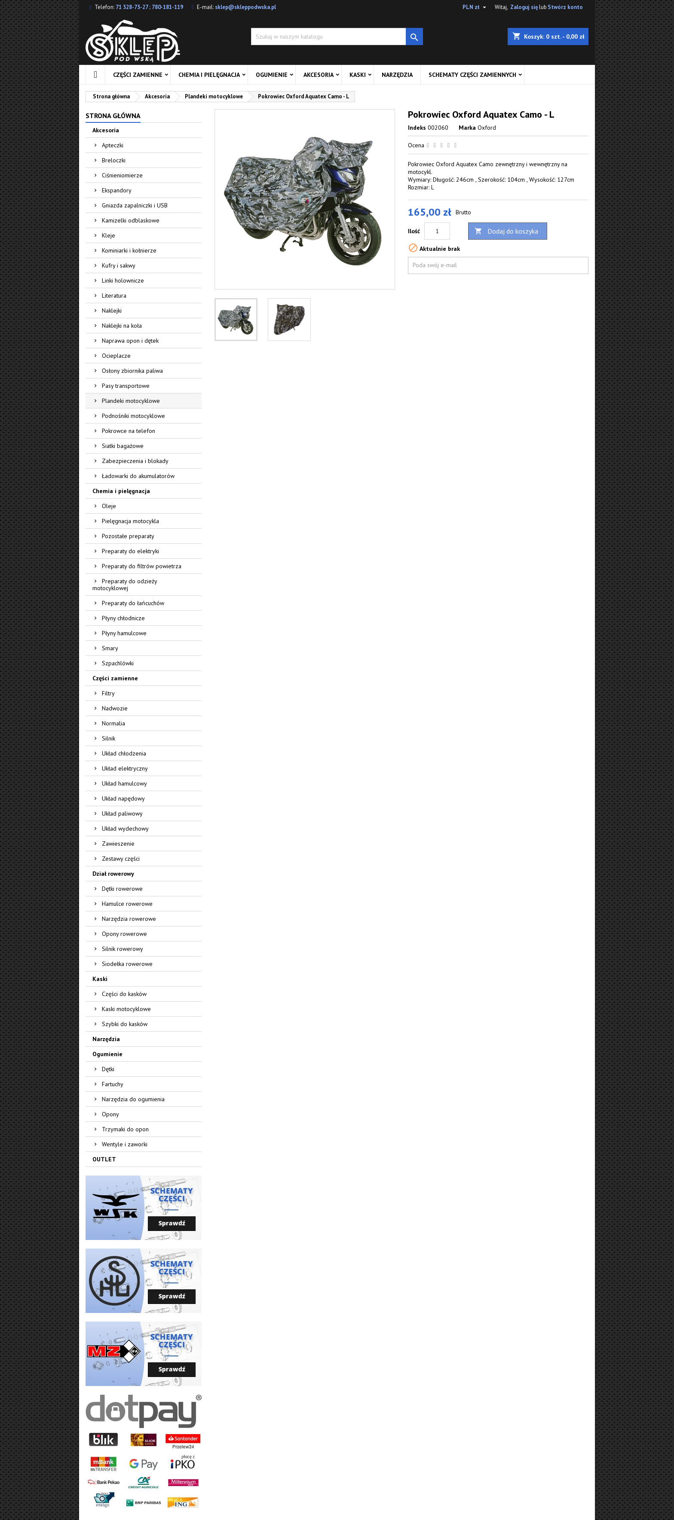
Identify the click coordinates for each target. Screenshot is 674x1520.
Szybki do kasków (124, 1024)
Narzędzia (397, 75)
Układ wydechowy (125, 828)
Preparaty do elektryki (130, 551)
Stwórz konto (565, 7)
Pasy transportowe (126, 386)
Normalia (113, 723)
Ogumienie (272, 75)
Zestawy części (121, 858)
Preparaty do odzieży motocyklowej (124, 584)
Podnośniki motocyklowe (133, 416)
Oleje (109, 506)
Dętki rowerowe (122, 889)
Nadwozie (115, 708)
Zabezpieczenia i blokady (135, 461)
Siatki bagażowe (123, 446)
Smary (110, 648)
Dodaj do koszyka (506, 231)
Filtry (108, 693)
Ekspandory (117, 190)
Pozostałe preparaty (128, 536)
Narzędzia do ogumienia (133, 1099)
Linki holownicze (123, 280)
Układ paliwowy (122, 813)
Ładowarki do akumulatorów (138, 476)
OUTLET (104, 1159)
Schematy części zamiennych (472, 75)
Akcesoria (318, 75)
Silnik (108, 738)
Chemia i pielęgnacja (209, 75)
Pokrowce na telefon (128, 431)
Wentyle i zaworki (124, 1144)
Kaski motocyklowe (126, 1009)
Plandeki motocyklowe (131, 401)
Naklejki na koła (122, 325)
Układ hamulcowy (124, 783)
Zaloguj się (524, 7)
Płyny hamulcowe (124, 633)
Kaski (357, 75)
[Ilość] (437, 231)
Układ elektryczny (125, 768)
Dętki (108, 1069)
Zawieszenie (118, 843)
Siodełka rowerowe (127, 964)
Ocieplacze (116, 355)
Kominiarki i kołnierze (129, 250)
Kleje (108, 235)
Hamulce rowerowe (127, 904)
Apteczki (112, 145)
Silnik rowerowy (122, 949)
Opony (110, 1114)
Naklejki (112, 310)
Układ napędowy (123, 798)
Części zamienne (137, 75)
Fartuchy (112, 1084)
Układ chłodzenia (124, 753)
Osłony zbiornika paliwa (132, 371)
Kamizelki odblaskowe (130, 220)
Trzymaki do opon (125, 1129)
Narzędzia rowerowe (129, 919)
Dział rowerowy (113, 873)
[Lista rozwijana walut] (475, 7)
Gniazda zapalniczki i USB (135, 205)
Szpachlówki (118, 663)
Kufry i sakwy (118, 265)
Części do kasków (124, 994)
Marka (467, 127)
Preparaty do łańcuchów (133, 603)
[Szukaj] (337, 36)
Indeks (417, 127)
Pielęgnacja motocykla (130, 521)
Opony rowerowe (124, 934)
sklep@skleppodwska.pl (245, 7)
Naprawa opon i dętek (130, 340)
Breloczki (114, 160)
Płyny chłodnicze (123, 618)
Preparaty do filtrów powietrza (141, 566)
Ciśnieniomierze (122, 175)
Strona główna (113, 115)
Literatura (114, 295)
